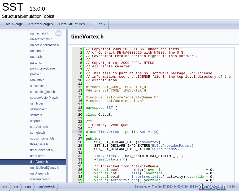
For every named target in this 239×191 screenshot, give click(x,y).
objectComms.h (41, 39)
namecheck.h (39, 33)
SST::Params (163, 149)
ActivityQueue (153, 131)
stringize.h (37, 132)
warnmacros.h (40, 179)
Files (100, 25)
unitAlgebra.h (39, 173)
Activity (154, 176)
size (135, 173)
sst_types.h (38, 103)
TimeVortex (108, 131)
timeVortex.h (39, 162)
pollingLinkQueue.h (44, 68)
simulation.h (38, 86)
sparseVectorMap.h (44, 97)
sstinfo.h (36, 115)
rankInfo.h (37, 80)
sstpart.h (36, 121)
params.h (37, 62)
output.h (36, 57)
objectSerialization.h (44, 45)
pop (134, 180)
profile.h (36, 74)
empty (136, 169)
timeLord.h (37, 156)
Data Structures (74, 25)
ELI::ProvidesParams (171, 145)
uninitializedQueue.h (44, 168)
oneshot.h (37, 51)
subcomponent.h (42, 138)
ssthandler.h (38, 109)
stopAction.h (39, 127)
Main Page (14, 24)
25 (77, 131)
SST (110, 107)
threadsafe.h (39, 144)
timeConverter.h (41, 150)
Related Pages (41, 24)
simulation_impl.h (42, 92)
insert (137, 176)
